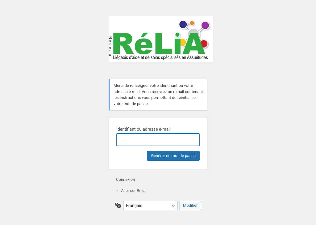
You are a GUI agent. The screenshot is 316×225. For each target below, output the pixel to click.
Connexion (125, 179)
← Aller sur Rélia (130, 190)
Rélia (161, 43)
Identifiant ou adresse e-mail (143, 129)
